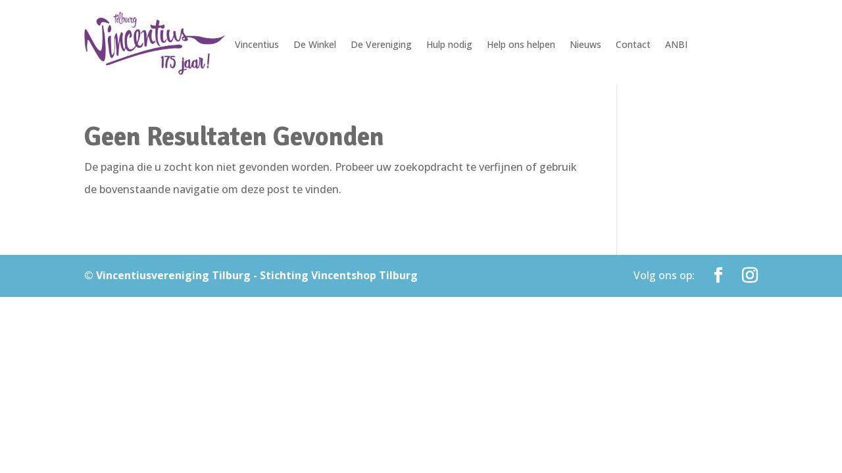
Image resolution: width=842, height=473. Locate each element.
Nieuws (585, 45)
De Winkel (314, 45)
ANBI (676, 45)
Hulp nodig (449, 45)
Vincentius (257, 45)
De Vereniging (381, 45)
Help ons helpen (521, 45)
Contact (633, 45)
